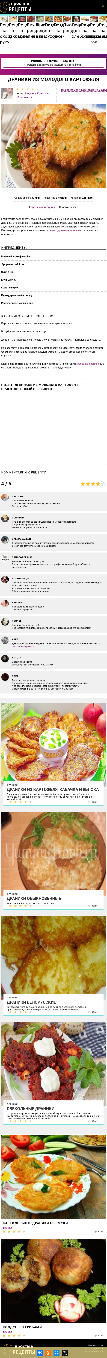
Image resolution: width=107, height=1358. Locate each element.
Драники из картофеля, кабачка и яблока (53, 789)
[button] (103, 6)
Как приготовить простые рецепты (16, 7)
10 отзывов (24, 97)
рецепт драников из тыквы (65, 230)
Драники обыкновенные (34, 898)
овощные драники (88, 363)
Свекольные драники (30, 1108)
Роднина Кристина (37, 93)
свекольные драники (23, 646)
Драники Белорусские (31, 1002)
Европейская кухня (42, 207)
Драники (12, 785)
